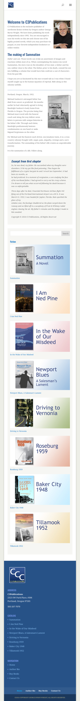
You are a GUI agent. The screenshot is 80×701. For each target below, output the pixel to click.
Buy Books (14, 673)
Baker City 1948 (16, 646)
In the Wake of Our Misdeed (22, 628)
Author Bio (14, 669)
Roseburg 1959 (16, 641)
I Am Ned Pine (16, 624)
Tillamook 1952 (16, 650)
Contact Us (14, 678)
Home (12, 664)
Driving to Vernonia (18, 637)
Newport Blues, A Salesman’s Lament (27, 633)
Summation (14, 619)
